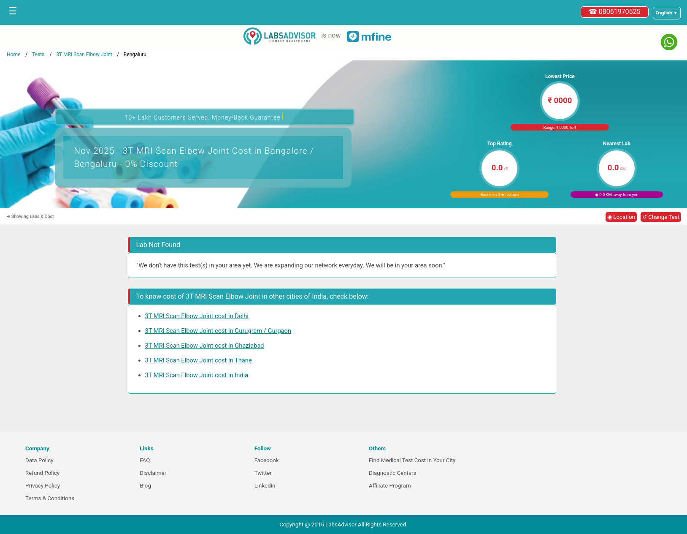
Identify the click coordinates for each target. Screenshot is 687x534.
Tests (38, 54)
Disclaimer (153, 473)
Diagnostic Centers (392, 473)
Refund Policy (42, 473)
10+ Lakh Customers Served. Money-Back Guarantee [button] (204, 116)
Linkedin (265, 485)
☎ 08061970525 (615, 12)
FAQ (145, 460)
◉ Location (621, 217)
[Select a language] (667, 13)
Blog (145, 485)
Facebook (266, 460)
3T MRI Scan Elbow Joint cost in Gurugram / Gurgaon (218, 331)
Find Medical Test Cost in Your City (412, 460)
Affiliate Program (390, 485)
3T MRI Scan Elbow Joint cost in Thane (198, 360)
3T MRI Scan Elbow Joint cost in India (197, 375)
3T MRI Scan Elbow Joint (84, 54)
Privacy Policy (42, 485)
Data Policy (39, 460)
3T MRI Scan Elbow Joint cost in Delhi (197, 316)
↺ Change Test (660, 217)
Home (13, 54)
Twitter (263, 473)
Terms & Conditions (49, 498)
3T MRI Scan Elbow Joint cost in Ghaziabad (204, 345)
